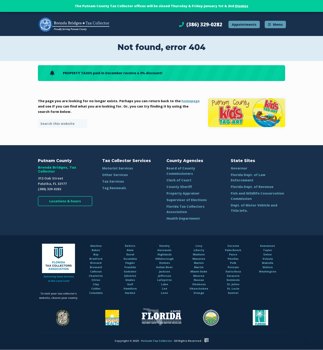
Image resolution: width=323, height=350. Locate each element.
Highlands (164, 254)
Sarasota (233, 276)
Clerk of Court (178, 180)
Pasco (233, 254)
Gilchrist (130, 276)
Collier (96, 288)
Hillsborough (164, 259)
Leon (164, 293)
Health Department (183, 218)
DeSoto (130, 246)
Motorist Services (117, 168)
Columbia (96, 293)
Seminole (233, 280)
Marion (199, 263)
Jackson (164, 271)
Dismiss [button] (241, 6)
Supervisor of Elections (186, 200)
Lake (164, 284)
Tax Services (113, 181)
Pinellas (233, 259)
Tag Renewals (114, 188)
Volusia (267, 259)
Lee (164, 288)
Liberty (199, 250)
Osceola (233, 246)
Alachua (96, 246)
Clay (96, 284)
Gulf (130, 284)
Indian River (164, 267)
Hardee (130, 293)
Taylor (267, 250)
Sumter (233, 293)
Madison (199, 254)
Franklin (130, 267)
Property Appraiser (183, 193)
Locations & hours (65, 201)
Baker (96, 250)
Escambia (130, 259)
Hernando (164, 250)
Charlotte (96, 276)
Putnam (233, 267)
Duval (130, 254)
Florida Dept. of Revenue (252, 186)
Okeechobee (199, 288)
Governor (239, 168)
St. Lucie (233, 288)
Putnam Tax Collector (156, 341)
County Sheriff (179, 186)
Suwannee (267, 246)
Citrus (95, 280)
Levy (198, 246)
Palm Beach (233, 250)
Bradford (95, 259)
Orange (198, 293)
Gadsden (130, 271)
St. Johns (233, 284)
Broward (96, 267)
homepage (190, 101)
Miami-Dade (198, 271)
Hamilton (130, 288)
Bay (95, 254)
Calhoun (96, 271)
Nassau (199, 280)
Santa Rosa (233, 271)
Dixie (130, 250)
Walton (267, 267)
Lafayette (164, 280)
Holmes (164, 263)
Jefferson (164, 276)
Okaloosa (199, 284)
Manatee (198, 259)
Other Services (115, 175)
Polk (233, 263)
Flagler (130, 263)
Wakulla (267, 263)
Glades (130, 280)
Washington (267, 271)
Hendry (164, 246)
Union (267, 254)
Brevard (96, 263)
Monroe (198, 276)
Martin (199, 267)
